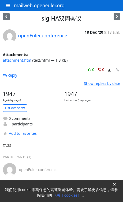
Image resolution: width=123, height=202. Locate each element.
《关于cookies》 (67, 195)
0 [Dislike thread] (101, 69)
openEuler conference (42, 35)
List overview (15, 108)
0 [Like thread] (91, 69)
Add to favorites (20, 133)
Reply (10, 75)
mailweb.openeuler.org (39, 5)
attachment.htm (17, 60)
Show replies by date (102, 83)
